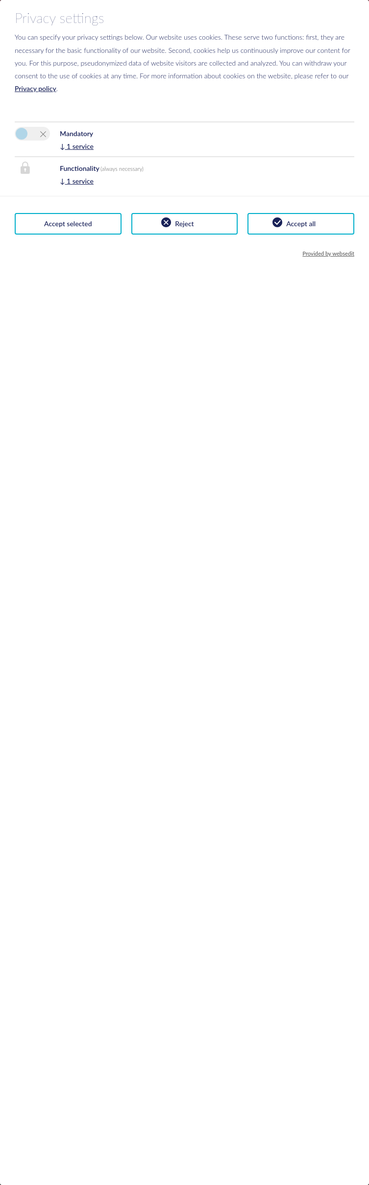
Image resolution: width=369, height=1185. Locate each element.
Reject (184, 223)
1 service (77, 146)
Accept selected (68, 223)
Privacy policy (35, 88)
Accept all (301, 223)
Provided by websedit (328, 253)
